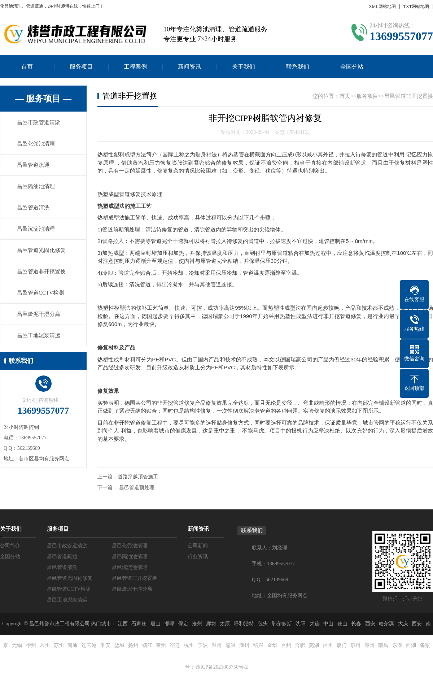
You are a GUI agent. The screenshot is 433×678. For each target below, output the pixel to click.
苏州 (59, 645)
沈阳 (301, 623)
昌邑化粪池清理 (36, 144)
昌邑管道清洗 (33, 207)
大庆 (403, 623)
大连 (315, 623)
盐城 (119, 645)
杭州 (189, 645)
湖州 (244, 645)
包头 (263, 623)
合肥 (300, 645)
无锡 (17, 645)
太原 (225, 623)
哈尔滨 (386, 623)
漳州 (369, 645)
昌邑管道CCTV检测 (40, 293)
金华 (272, 645)
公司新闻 (198, 545)
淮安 (105, 645)
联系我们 (297, 67)
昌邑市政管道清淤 (38, 122)
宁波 (203, 645)
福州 (328, 645)
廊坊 (211, 623)
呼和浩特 (244, 623)
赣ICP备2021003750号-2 (221, 667)
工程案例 (135, 67)
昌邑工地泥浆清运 (38, 335)
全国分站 (351, 67)
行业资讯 (198, 556)
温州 (216, 645)
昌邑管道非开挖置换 (41, 271)
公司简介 (10, 545)
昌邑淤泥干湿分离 (38, 314)
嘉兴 (231, 645)
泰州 (161, 645)
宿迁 (175, 645)
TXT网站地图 (416, 6)
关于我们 (243, 67)
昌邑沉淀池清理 (36, 229)
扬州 (133, 645)
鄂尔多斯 (282, 623)
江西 (123, 623)
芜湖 (314, 645)
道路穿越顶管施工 (138, 476)
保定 (183, 623)
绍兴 (258, 645)
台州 (286, 645)
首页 (27, 67)
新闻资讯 (189, 67)
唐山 (155, 623)
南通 (72, 645)
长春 (356, 623)
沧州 (197, 623)
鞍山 (342, 623)
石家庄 (138, 623)
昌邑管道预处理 (136, 487)
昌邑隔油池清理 (36, 186)
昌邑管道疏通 (33, 165)
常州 (45, 645)
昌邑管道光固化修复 (41, 250)
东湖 (397, 645)
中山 (328, 623)
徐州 (31, 645)
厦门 (342, 645)
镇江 (147, 645)
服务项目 (81, 67)
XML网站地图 (382, 6)
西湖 (411, 645)
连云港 (89, 645)
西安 (370, 623)
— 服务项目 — (43, 98)
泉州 (355, 645)
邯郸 (169, 623)
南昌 (383, 645)
